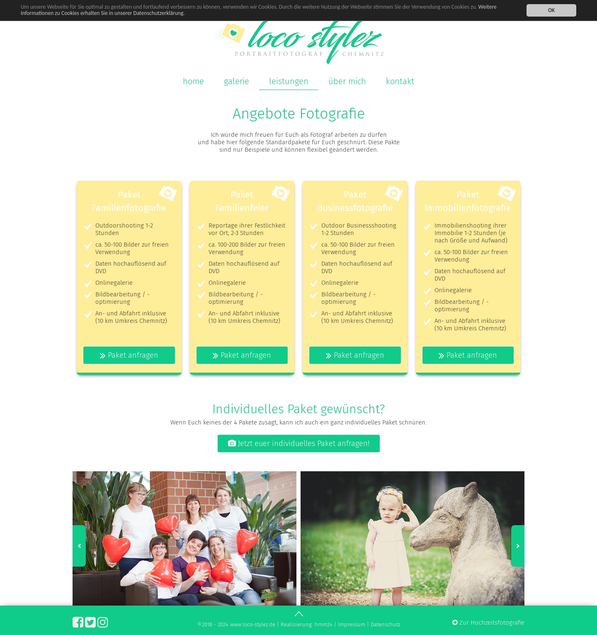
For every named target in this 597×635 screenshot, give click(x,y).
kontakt (400, 81)
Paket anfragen (129, 355)
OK (551, 9)
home (193, 81)
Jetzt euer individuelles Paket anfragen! (298, 443)
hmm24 (323, 624)
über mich (347, 81)
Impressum (351, 624)
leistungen (288, 81)
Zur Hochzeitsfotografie (488, 622)
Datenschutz (385, 624)
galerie (236, 81)
